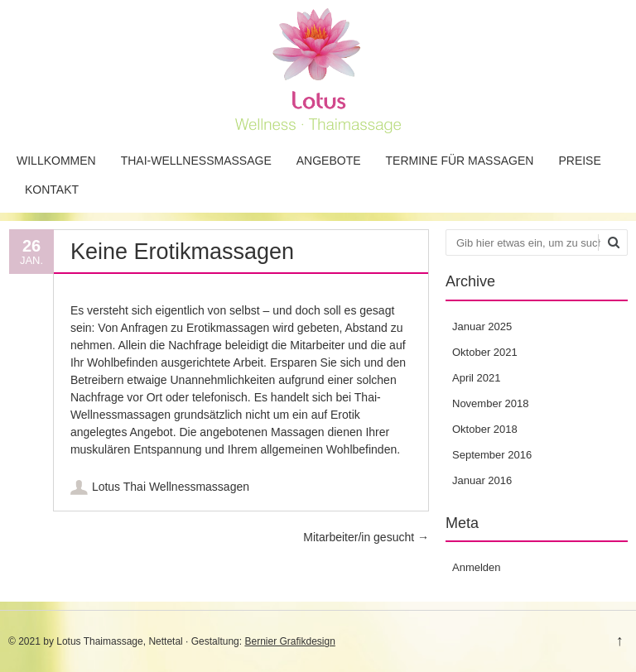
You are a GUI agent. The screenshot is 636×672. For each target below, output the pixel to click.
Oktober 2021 (485, 352)
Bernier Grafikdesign (289, 641)
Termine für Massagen (460, 160)
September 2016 (492, 455)
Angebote (328, 160)
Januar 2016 (482, 480)
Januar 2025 (482, 326)
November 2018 (490, 403)
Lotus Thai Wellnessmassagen (170, 486)
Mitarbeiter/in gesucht (366, 537)
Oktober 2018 (485, 429)
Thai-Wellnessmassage (196, 160)
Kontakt (52, 189)
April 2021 (476, 378)
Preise (579, 160)
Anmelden (476, 567)
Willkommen (56, 160)
